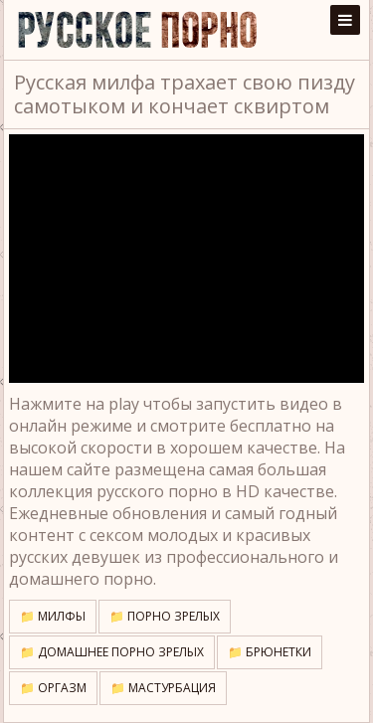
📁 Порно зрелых (164, 616)
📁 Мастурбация (163, 687)
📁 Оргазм (53, 687)
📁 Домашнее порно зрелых (112, 651)
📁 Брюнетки (269, 651)
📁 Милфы (53, 616)
